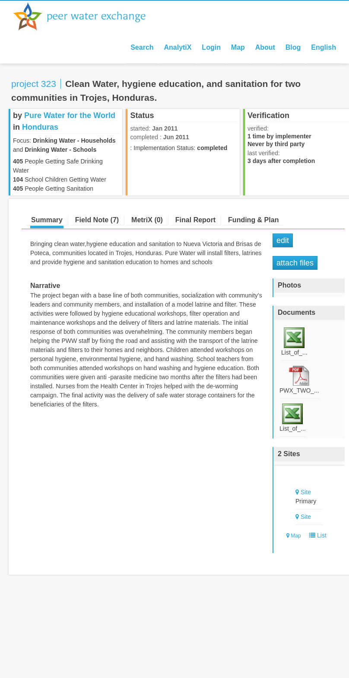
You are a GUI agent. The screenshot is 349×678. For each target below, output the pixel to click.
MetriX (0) (147, 220)
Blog (293, 47)
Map (238, 47)
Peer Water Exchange (86, 16)
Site (306, 492)
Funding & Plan (253, 220)
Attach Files (295, 263)
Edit (282, 240)
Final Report (195, 220)
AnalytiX (177, 47)
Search (141, 47)
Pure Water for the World (69, 115)
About (265, 47)
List (316, 535)
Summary (47, 220)
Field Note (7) (97, 220)
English (323, 47)
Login (211, 47)
